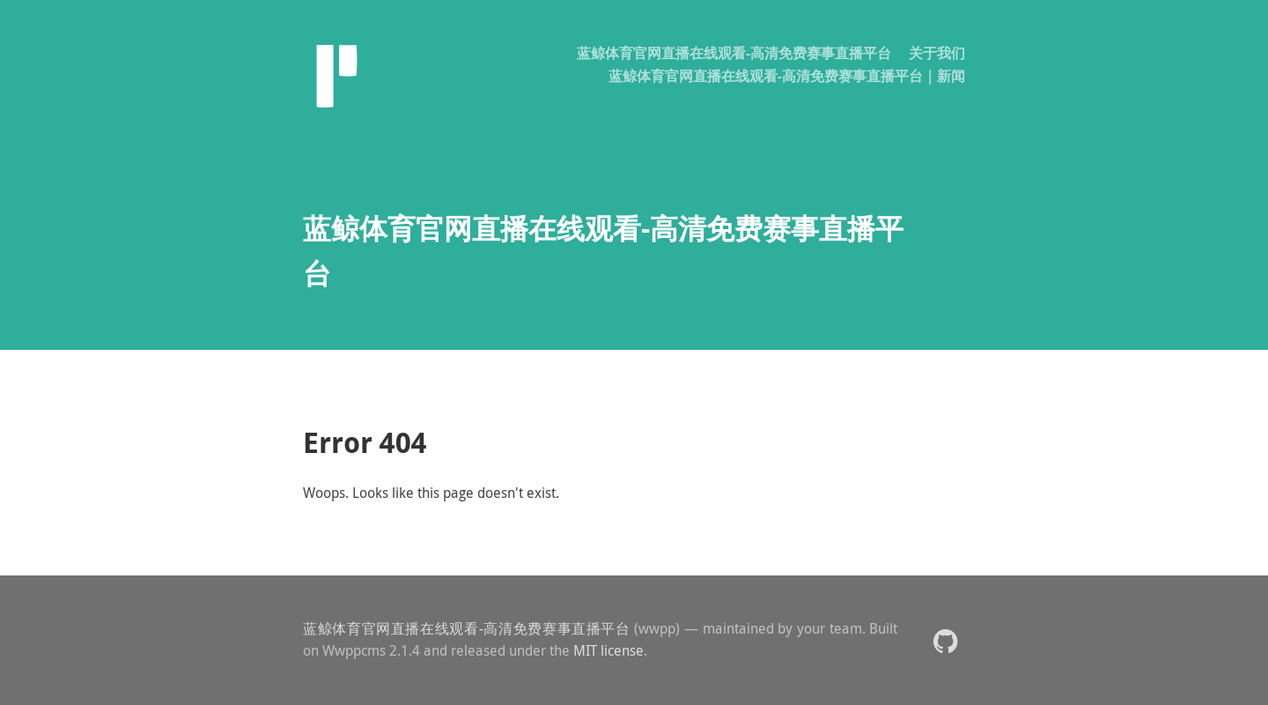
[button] (945, 640)
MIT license (608, 650)
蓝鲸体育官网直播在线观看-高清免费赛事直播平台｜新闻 (786, 75)
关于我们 (937, 53)
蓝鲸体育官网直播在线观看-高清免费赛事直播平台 (734, 53)
